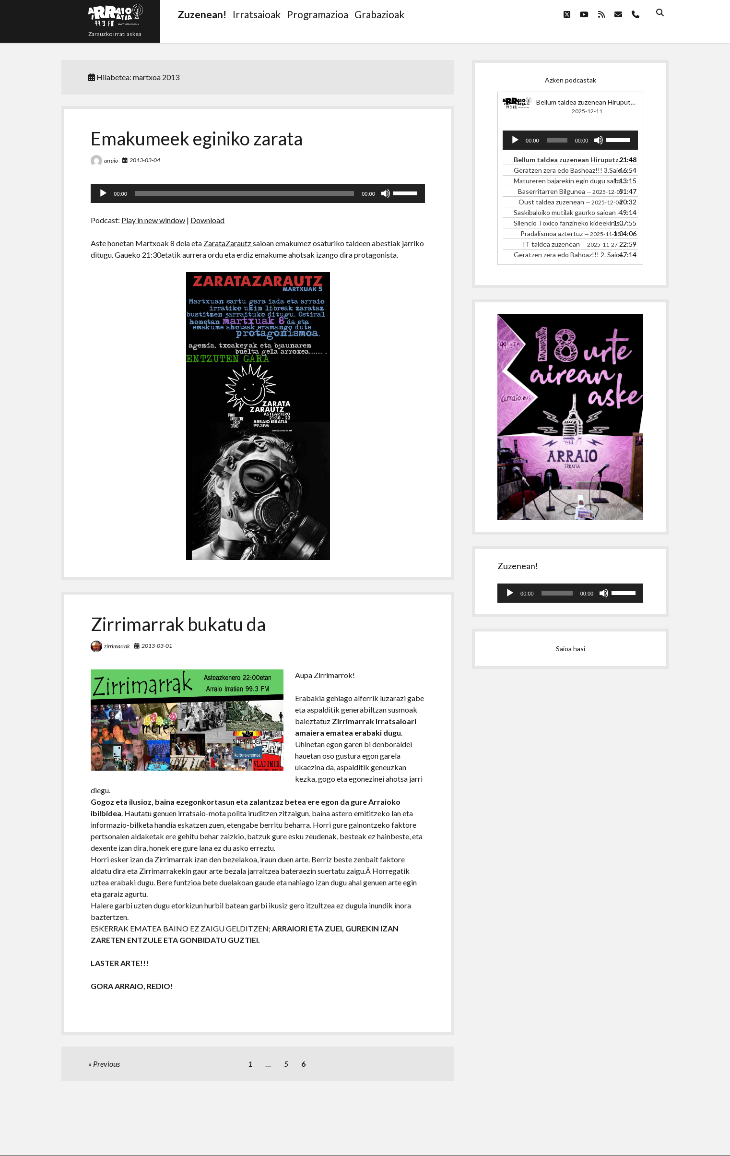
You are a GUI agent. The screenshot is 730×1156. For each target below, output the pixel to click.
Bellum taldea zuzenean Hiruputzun (588, 102)
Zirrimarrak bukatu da (178, 624)
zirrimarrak (117, 646)
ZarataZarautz (228, 243)
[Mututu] (385, 193)
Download (207, 220)
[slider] (244, 193)
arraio (111, 160)
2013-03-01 (156, 645)
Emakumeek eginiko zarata (197, 138)
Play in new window (153, 220)
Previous (106, 1063)
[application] (257, 193)
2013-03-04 (145, 160)
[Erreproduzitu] (103, 193)
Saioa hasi (570, 648)
